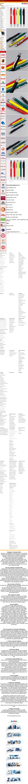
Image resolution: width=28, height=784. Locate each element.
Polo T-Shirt (2, 272)
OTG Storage (11, 420)
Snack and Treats (12, 294)
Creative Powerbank (22, 415)
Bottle (1, 491)
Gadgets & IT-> (1, 12)
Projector (1, 339)
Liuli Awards (11, 259)
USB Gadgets (2, 347)
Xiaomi (10, 521)
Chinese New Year (12, 322)
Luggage (20, 266)
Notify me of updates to (3, 49)
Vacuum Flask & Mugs (22, 316)
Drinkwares (20, 293)
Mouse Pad (2, 336)
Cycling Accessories (22, 430)
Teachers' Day (11, 329)
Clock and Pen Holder (22, 354)
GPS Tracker (2, 330)
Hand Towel (2, 289)
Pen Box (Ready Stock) (3, 433)
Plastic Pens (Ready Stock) (4, 434)
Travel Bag (20, 276)
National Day (11, 327)
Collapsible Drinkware (22, 300)
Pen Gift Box (1, 22)
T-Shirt (1, 269)
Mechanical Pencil (2, 20)
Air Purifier (2, 373)
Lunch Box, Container (3, 388)
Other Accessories (21, 467)
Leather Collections (22, 350)
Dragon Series (11, 500)
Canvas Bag (20, 255)
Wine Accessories (3, 411)
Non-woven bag (21, 267)
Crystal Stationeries (12, 528)
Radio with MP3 (2, 341)
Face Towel (2, 286)
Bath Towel (2, 284)
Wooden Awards (11, 262)
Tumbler (20, 315)
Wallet (20, 370)
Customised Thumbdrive (13, 431)
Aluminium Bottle (21, 294)
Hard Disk (10, 469)
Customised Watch (3, 406)
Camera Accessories (12, 416)
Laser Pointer (11, 351)
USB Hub (1, 348)
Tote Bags (10, 506)
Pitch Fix (10, 508)
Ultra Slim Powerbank (22, 419)
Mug (19, 307)
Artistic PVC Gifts (12, 429)
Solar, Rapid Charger (12, 424)
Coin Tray (10, 440)
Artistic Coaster (11, 430)
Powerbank (20, 416)
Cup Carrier (20, 301)
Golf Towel (2, 287)
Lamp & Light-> (1, 14)
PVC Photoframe (11, 434)
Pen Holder (2, 480)
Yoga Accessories (3, 412)
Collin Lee (10, 531)
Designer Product (12, 530)
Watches (1, 405)
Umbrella (1, 483)
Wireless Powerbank (22, 422)
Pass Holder (20, 366)
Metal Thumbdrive (12, 473)
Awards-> (1, 9)
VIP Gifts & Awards (12, 483)
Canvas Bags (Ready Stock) (4, 429)
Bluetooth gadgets (3, 323)
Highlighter (2, 472)
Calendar (1, 463)
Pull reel (10, 451)
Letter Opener (2, 473)
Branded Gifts (11, 487)
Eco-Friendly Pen (1, 19)
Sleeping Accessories (22, 470)
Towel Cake (2, 291)
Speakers (1, 343)
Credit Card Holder (21, 357)
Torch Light (2, 354)
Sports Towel (2, 290)
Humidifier (2, 384)
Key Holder (20, 359)
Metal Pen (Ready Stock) (3, 430)
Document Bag (21, 259)
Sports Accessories (22, 427)
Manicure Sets (11, 444)
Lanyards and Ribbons (3, 266)
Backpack (20, 254)
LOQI (10, 505)
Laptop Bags (20, 265)
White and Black (11, 456)
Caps (1, 254)
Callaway (10, 496)
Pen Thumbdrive (12, 477)
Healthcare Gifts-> (1, 13)
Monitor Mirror (2, 332)
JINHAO (10, 499)
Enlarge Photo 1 (11, 181)
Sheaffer (10, 513)
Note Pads (1, 477)
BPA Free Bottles (21, 296)
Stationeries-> (1, 26)
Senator (10, 512)
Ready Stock (2, 427)
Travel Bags (20, 473)
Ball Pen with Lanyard (2, 18)
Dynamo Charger (12, 419)
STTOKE (10, 515)
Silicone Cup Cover (12, 452)
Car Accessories (2, 375)
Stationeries (2, 461)
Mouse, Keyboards (3, 333)
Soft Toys (1, 402)
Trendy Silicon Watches (13, 438)
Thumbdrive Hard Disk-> (2, 27)
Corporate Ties (2, 255)
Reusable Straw (21, 311)
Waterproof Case (12, 426)
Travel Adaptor (21, 472)
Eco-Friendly (11, 441)
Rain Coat (1, 492)
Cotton (1, 273)
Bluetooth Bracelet (3, 320)
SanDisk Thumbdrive (12, 478)
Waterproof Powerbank (22, 420)
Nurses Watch (2, 408)
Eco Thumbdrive (11, 467)
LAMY (10, 502)
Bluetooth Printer (3, 326)
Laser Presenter (12, 350)
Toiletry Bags (21, 274)
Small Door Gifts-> (1, 25)
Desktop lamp (2, 351)
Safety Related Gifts (3, 401)
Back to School (11, 319)
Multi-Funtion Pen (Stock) (4, 431)
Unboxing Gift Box (3, 404)
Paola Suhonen (11, 540)
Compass (20, 429)
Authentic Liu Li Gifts (12, 484)
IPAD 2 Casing (11, 489)
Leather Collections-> (2, 15)
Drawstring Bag (21, 261)
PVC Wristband (11, 435)
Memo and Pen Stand (3, 474)
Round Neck (2, 276)
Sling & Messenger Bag (22, 272)
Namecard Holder (21, 365)
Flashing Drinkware (22, 303)
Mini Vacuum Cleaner (3, 476)
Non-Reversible (2, 263)
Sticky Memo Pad (2, 481)
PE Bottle (20, 309)
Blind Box (1, 10)
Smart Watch (2, 409)
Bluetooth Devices (3, 319)
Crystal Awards (11, 255)
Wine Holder (20, 277)
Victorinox (11, 520)
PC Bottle (20, 308)
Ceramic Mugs (21, 297)
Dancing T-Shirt (2, 270)
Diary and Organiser (3, 465)
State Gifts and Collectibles (13, 547)
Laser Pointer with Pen (13, 353)
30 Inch (1, 490)
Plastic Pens (2, 424)
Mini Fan (10, 445)
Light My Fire (11, 503)
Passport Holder (21, 368)
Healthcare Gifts (21, 318)
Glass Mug (20, 305)
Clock (1, 376)
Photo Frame (2, 394)
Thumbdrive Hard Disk (13, 461)
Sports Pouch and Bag (22, 273)
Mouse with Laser (12, 354)
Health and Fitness (22, 322)
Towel (1, 283)
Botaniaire (11, 495)
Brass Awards (11, 254)
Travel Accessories (22, 461)
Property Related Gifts (3, 398)
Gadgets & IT (2, 318)
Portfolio (20, 369)
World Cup (20, 433)
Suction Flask (21, 314)
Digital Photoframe (3, 395)
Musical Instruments (3, 391)
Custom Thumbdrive (12, 465)
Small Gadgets (11, 453)
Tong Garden (11, 516)
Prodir (10, 509)
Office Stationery (2, 479)
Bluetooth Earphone (3, 322)
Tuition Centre (11, 330)
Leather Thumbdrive (12, 472)
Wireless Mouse (2, 337)
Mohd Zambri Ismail (12, 538)
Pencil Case (20, 269)
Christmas (11, 323)
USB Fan (1, 346)
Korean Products (2, 386)
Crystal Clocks (11, 527)
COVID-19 (20, 319)
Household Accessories (4, 383)
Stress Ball (11, 458)
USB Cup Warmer (3, 344)
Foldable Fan (2, 380)
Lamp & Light (2, 350)
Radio (1, 340)
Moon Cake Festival (12, 326)
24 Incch (1, 487)
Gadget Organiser (21, 263)
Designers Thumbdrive (13, 466)
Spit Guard (2, 268)
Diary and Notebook (22, 358)
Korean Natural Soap (12, 543)
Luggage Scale (21, 465)
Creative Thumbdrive (12, 463)
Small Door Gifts (12, 427)
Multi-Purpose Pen (3, 422)
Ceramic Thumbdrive (12, 462)
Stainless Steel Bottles (22, 312)
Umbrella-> (1, 28)
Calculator (1, 462)
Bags (19, 351)
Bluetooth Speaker (3, 327)
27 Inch (1, 488)
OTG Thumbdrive (12, 476)
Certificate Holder (21, 353)
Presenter (11, 355)
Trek (10, 519)
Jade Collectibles (12, 541)
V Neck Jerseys (2, 282)
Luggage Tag (20, 361)
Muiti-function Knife (12, 448)
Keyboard (1, 334)
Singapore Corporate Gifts (13, 545)
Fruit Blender (21, 304)
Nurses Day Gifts (21, 325)
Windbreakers (2, 262)
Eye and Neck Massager (4, 329)
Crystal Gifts (11, 523)
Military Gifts (11, 372)
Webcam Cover (11, 459)
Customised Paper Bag (22, 258)
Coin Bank (1, 377)
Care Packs (11, 293)
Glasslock (10, 498)
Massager (1, 390)
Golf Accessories (2, 382)
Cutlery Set (2, 379)
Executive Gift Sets (3, 470)
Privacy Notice (1, 39)
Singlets (1, 280)
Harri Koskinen (11, 534)
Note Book (1, 467)
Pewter (10, 544)
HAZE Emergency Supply (22, 323)
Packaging (1, 17)
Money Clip (20, 362)
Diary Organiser (2, 466)
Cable (10, 415)
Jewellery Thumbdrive (12, 470)
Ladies (1, 387)
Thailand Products (12, 548)
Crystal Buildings (12, 526)
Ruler (10, 437)
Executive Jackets (3, 258)
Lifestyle (1, 372)
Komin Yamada (11, 537)
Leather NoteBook (12, 491)
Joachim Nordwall (12, 535)
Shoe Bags (20, 270)
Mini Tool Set (11, 447)
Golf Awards (11, 258)
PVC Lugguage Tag (12, 433)
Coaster (20, 355)
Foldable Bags (21, 262)
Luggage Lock (21, 463)
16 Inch (1, 484)
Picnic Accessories (3, 397)
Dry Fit (1, 274)
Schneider (10, 510)
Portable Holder (11, 423)
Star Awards (11, 261)
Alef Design (11, 488)
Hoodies (1, 259)
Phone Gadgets (11, 422)
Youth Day (11, 332)
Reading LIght (2, 353)
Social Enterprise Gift (12, 455)
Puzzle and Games (3, 399)
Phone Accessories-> (2, 23)
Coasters (20, 298)
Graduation (11, 325)
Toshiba (10, 517)
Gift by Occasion (12, 318)
